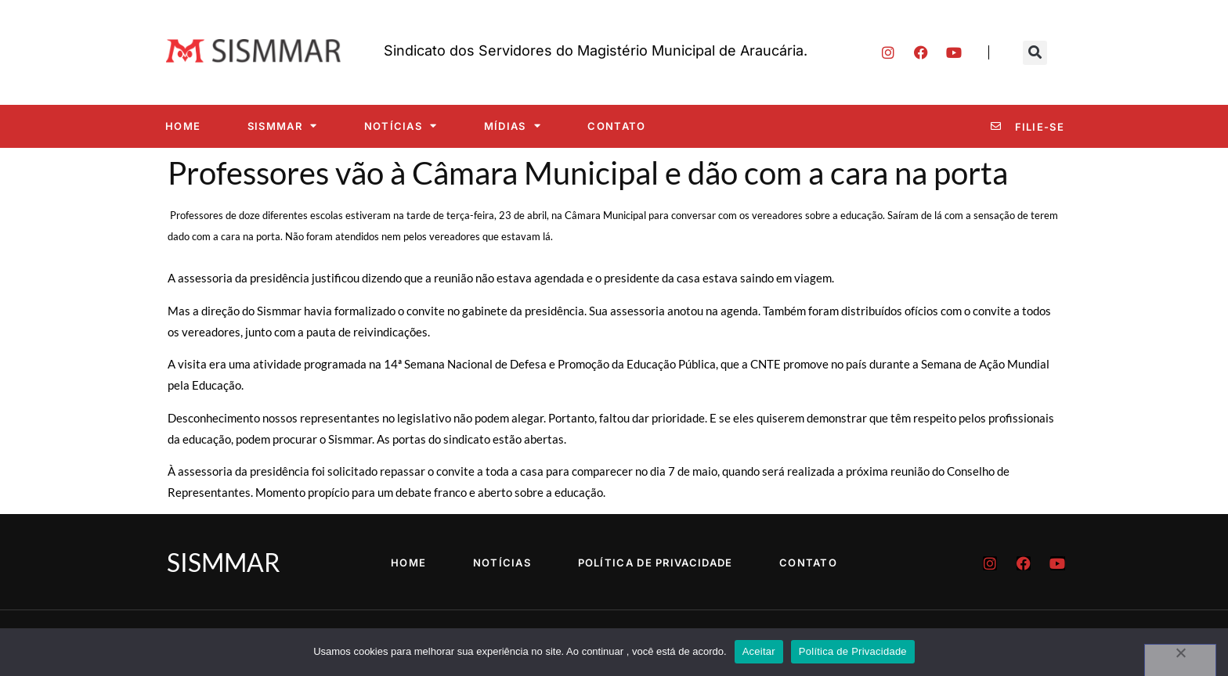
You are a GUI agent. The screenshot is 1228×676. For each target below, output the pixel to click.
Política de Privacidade (655, 562)
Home (182, 126)
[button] (1035, 53)
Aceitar (758, 651)
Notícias (401, 125)
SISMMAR (282, 125)
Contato (616, 126)
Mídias (512, 125)
